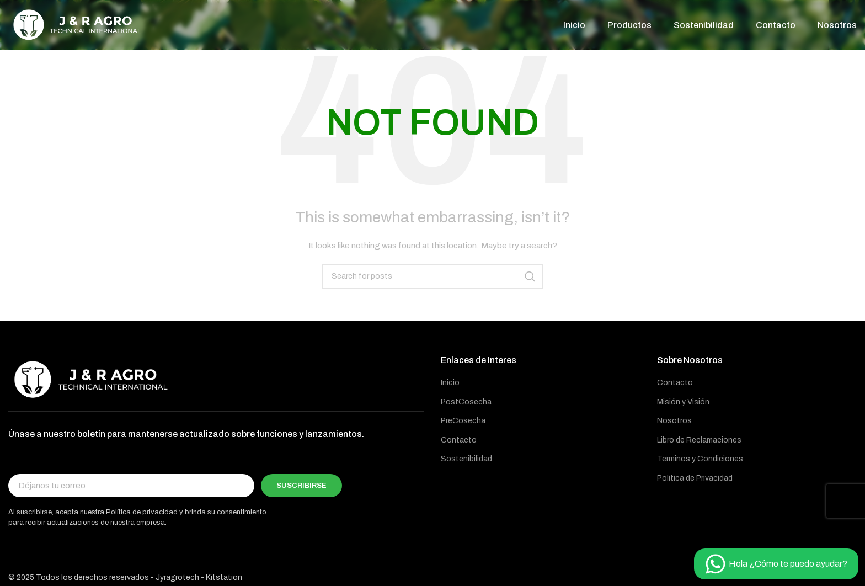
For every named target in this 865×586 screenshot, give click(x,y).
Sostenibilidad (466, 461)
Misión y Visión (683, 404)
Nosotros (674, 423)
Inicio (450, 385)
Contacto (459, 442)
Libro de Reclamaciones (699, 442)
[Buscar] (432, 278)
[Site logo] (77, 26)
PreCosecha (463, 423)
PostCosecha (466, 404)
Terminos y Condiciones (700, 461)
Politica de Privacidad (695, 480)
